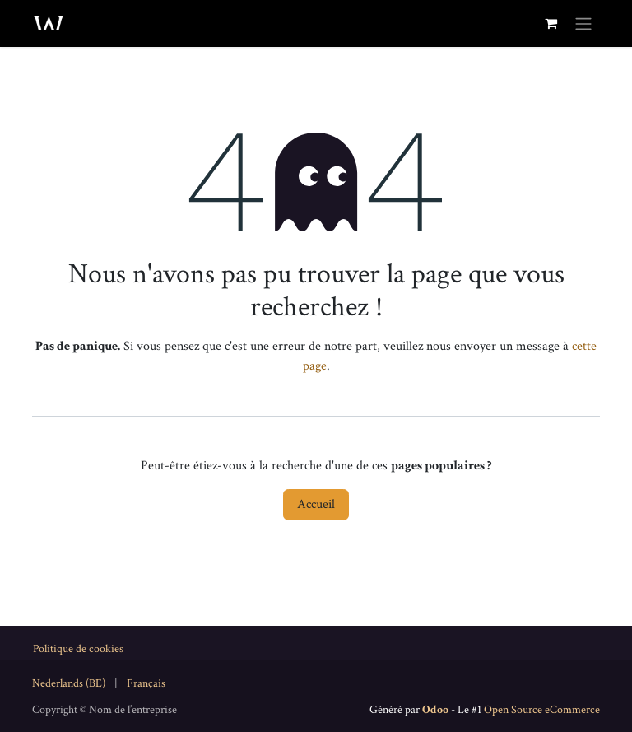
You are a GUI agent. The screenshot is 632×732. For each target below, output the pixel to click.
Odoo (436, 709)
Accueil (316, 504)
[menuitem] (68, 684)
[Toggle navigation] (583, 23)
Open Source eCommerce (542, 709)
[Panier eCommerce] (550, 23)
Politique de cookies (78, 648)
